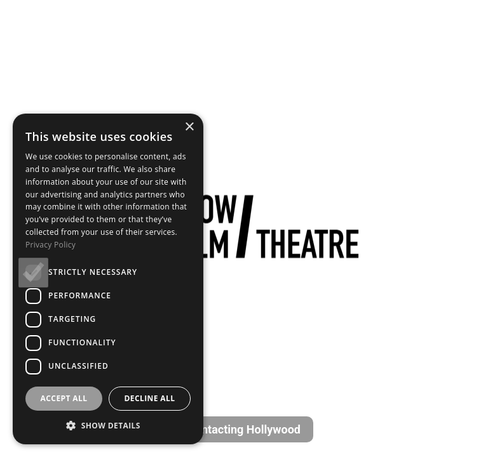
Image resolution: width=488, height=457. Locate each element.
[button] (108, 425)
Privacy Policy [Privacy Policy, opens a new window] (50, 244)
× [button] (189, 127)
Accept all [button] (64, 398)
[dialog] (108, 279)
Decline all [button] (150, 398)
